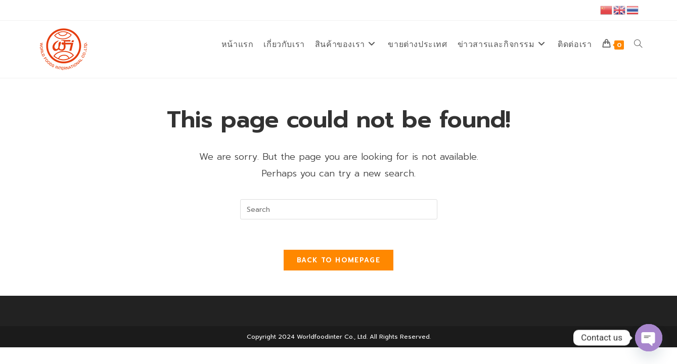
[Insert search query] (338, 209)
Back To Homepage (338, 260)
